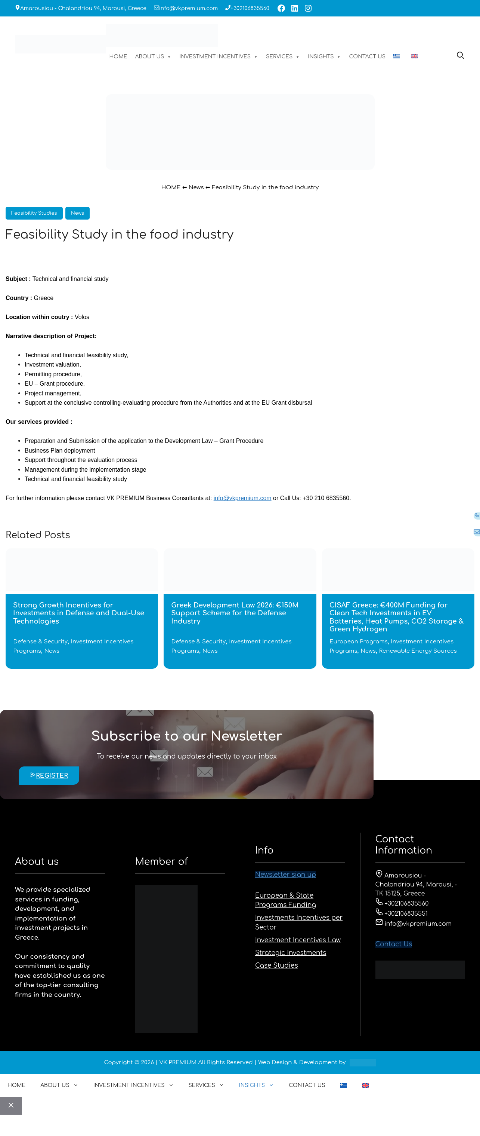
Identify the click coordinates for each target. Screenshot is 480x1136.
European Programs (358, 642)
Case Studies (276, 965)
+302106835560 (249, 8)
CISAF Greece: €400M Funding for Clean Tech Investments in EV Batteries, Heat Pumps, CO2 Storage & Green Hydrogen (396, 617)
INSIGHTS (324, 56)
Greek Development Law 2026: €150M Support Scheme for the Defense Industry (234, 613)
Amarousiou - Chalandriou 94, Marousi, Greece (83, 8)
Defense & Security (40, 642)
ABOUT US (153, 56)
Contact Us (393, 944)
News (196, 187)
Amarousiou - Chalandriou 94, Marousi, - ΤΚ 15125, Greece (416, 884)
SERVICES (283, 56)
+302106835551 (401, 913)
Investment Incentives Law (298, 940)
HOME (118, 56)
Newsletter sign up (285, 874)
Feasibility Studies (34, 213)
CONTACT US (367, 56)
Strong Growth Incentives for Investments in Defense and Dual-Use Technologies (78, 613)
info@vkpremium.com (188, 8)
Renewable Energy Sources (418, 651)
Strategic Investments (290, 952)
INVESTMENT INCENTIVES (218, 56)
